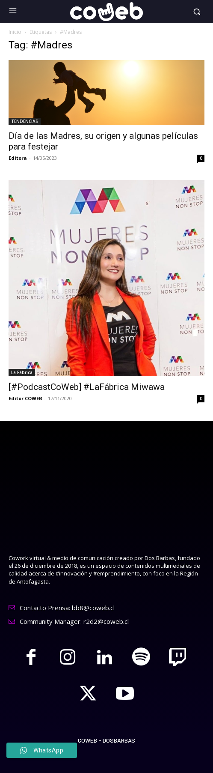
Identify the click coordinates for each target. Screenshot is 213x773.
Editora (18, 158)
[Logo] (107, 11)
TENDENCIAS (24, 121)
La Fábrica (22, 372)
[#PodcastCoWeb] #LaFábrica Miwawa (87, 387)
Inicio (15, 32)
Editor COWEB (25, 398)
